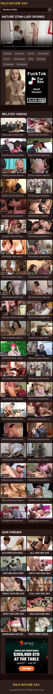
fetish (8, 53)
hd (32, 59)
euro (8, 59)
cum (32, 53)
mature (21, 53)
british (42, 59)
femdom (23, 64)
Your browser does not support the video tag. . (26, 35)
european (20, 59)
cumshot (44, 53)
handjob (9, 64)
